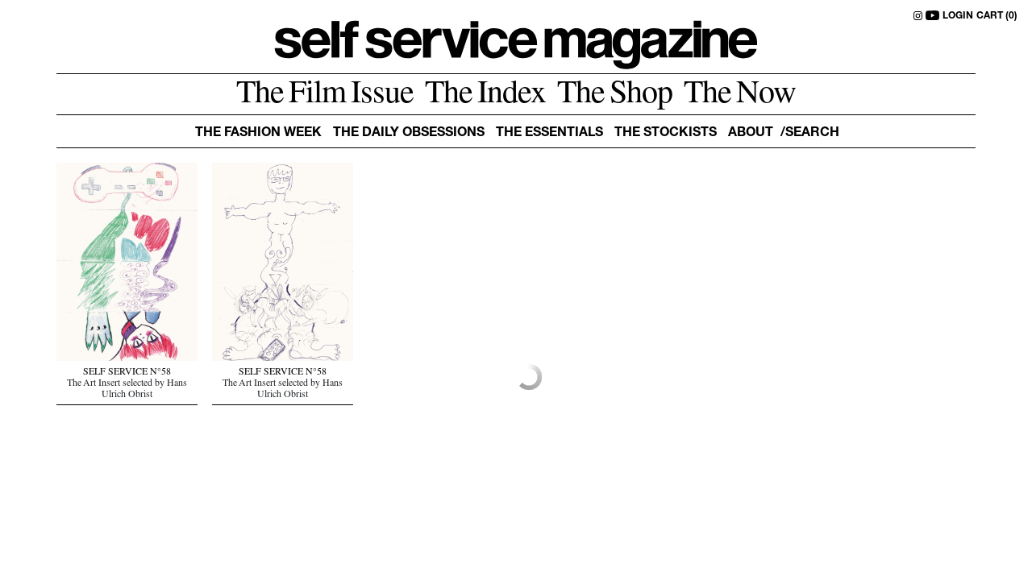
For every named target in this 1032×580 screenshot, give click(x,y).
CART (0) (996, 16)
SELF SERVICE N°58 (127, 373)
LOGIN (958, 16)
